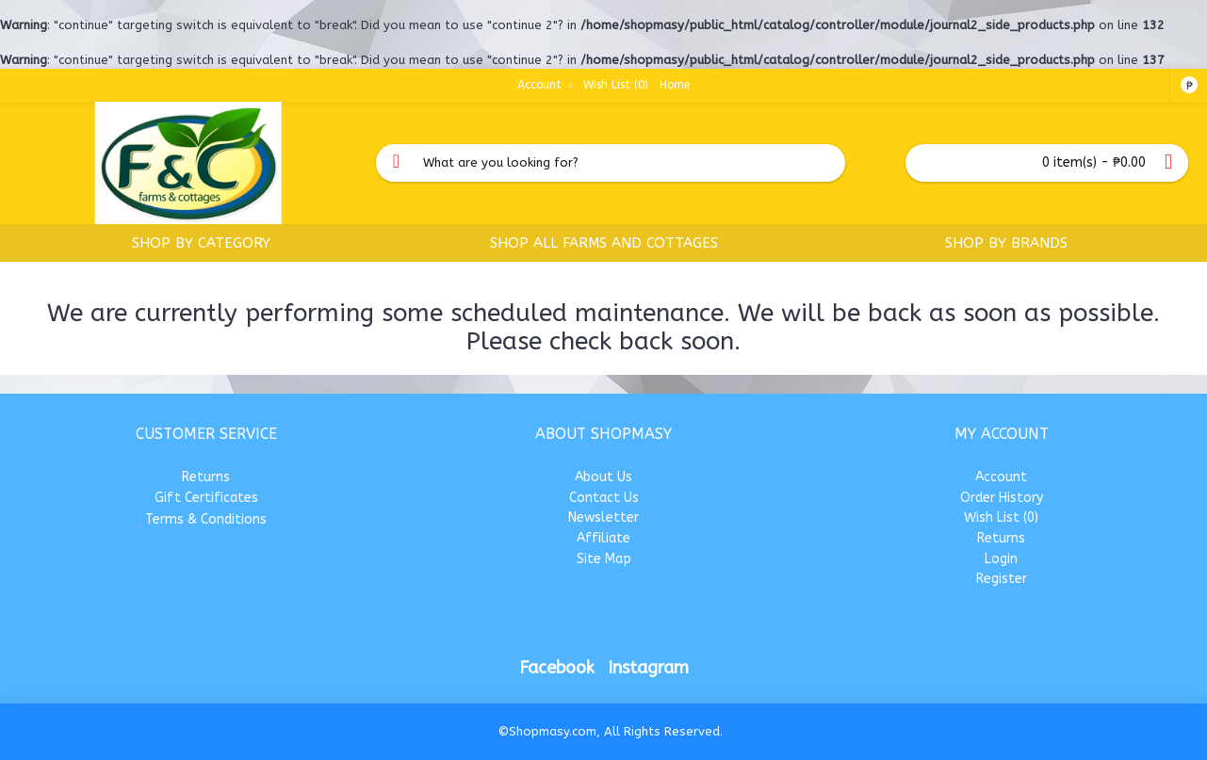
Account (1001, 477)
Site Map (604, 559)
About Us (603, 477)
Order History (1001, 498)
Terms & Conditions (206, 519)
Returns (206, 477)
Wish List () (1001, 517)
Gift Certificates (206, 498)
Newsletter (603, 517)
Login (1001, 559)
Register (1001, 579)
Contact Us (604, 498)
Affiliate (603, 538)
